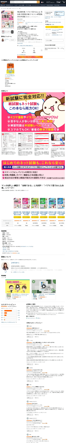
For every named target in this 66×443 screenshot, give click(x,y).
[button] (2, 5)
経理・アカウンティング (13, 8)
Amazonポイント (9, 5)
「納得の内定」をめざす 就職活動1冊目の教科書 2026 (46, 295)
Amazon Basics (50, 5)
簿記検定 (4, 249)
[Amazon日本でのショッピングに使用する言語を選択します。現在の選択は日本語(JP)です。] (42, 2)
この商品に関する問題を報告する (25, 45)
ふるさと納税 (21, 5)
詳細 (53, 24)
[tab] (30, 318)
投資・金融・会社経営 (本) (8, 251)
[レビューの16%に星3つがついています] (10, 315)
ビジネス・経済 (5, 8)
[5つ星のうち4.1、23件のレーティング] (8, 78)
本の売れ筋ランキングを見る (27, 246)
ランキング (43, 5)
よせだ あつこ (20, 20)
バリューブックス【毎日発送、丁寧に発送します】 (57, 30)
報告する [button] (37, 336)
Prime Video (56, 5)
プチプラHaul (28, 5)
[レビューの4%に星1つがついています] (10, 319)
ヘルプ (16, 5)
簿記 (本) (4, 247)
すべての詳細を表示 (21, 54)
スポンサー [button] (3, 277)
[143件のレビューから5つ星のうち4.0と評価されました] (20, 297)
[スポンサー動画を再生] (17, 286)
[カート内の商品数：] (64, 2)
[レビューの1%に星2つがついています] (10, 317)
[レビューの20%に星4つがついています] (10, 313)
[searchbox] (26, 2)
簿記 (20, 8)
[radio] (49, 13)
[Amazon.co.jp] (5, 2)
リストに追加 (49, 40)
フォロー (12, 39)
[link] (10, 75)
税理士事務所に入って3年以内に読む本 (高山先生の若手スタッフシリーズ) (20, 295)
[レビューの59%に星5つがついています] (10, 310)
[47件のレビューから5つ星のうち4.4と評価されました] (47, 297)
